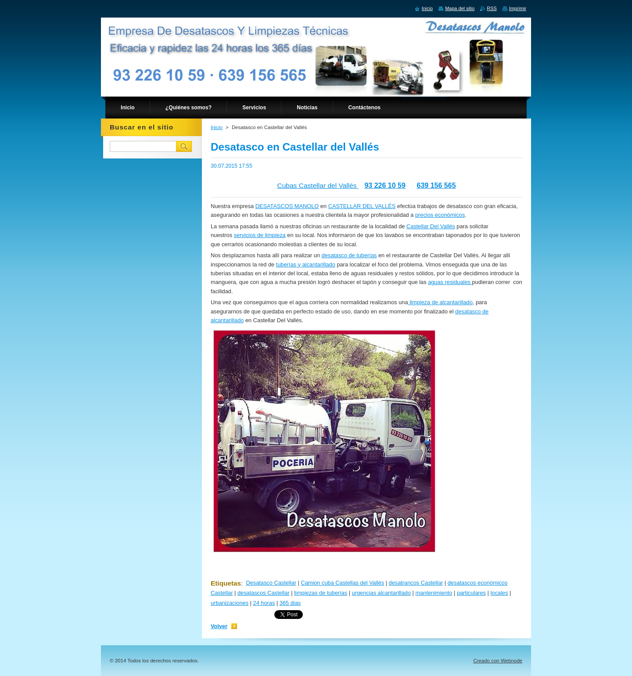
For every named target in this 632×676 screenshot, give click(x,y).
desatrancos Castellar (416, 582)
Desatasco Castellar (271, 582)
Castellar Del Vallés (430, 226)
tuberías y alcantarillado (305, 264)
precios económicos (440, 215)
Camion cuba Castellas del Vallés (342, 582)
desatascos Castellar (263, 593)
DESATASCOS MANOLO (287, 206)
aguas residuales (450, 282)
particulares (471, 593)
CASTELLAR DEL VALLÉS (362, 206)
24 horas (264, 603)
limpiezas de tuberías (320, 593)
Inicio (217, 127)
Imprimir (517, 8)
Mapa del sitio (459, 8)
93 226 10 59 (384, 185)
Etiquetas (226, 583)
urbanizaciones (229, 603)
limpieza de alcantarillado (440, 302)
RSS (491, 8)
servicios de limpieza (260, 235)
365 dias (290, 603)
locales (499, 593)
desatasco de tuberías (349, 255)
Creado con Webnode (497, 660)
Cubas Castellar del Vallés (318, 185)
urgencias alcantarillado (381, 593)
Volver (219, 626)
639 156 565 (436, 185)
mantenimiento (433, 593)
